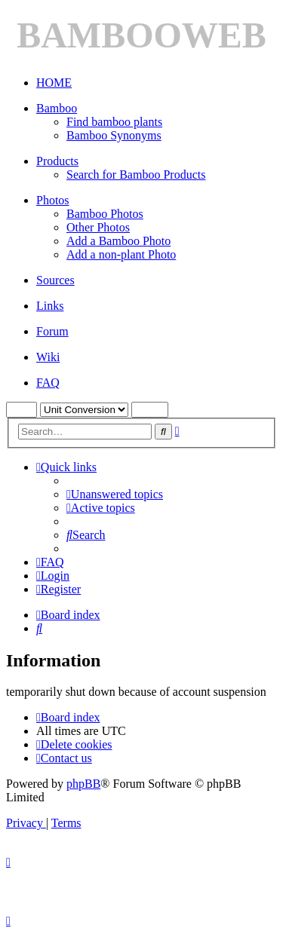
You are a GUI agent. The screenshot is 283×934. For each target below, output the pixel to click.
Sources (55, 280)
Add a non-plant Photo (121, 254)
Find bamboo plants (114, 121)
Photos (52, 200)
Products (57, 161)
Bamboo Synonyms (113, 135)
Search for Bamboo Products (135, 174)
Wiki (48, 357)
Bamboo (56, 108)
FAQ (48, 382)
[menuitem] (114, 494)
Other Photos (98, 227)
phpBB (83, 783)
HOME (54, 82)
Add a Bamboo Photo (118, 240)
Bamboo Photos (104, 213)
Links (49, 305)
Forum (52, 331)
